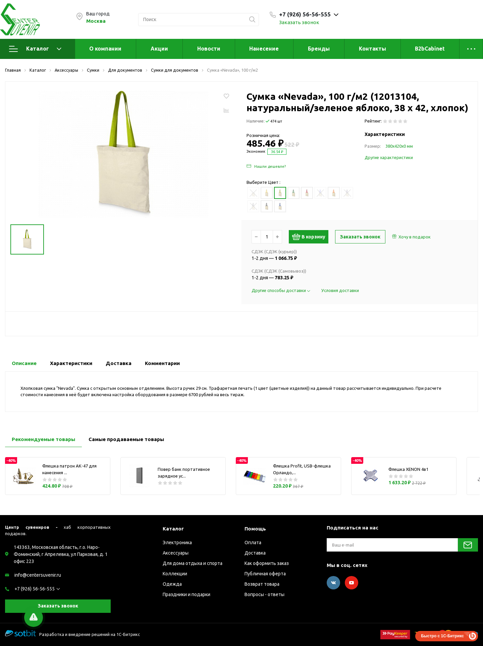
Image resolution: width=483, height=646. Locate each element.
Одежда (172, 584)
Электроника (177, 542)
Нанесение (264, 49)
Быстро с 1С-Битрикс (442, 636)
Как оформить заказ (267, 563)
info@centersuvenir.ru (37, 575)
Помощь (255, 528)
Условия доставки (340, 290)
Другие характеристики (389, 157)
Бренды (319, 49)
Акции (159, 49)
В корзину (311, 237)
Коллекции (175, 573)
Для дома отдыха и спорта (192, 563)
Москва (96, 21)
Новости (208, 49)
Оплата (253, 542)
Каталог (35, 49)
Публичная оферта (265, 573)
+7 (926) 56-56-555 (34, 588)
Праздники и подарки (186, 594)
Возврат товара (262, 584)
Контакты (372, 49)
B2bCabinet (430, 49)
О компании (105, 49)
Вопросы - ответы (264, 594)
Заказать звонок (299, 22)
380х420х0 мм (399, 146)
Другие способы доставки (281, 290)
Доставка (255, 553)
